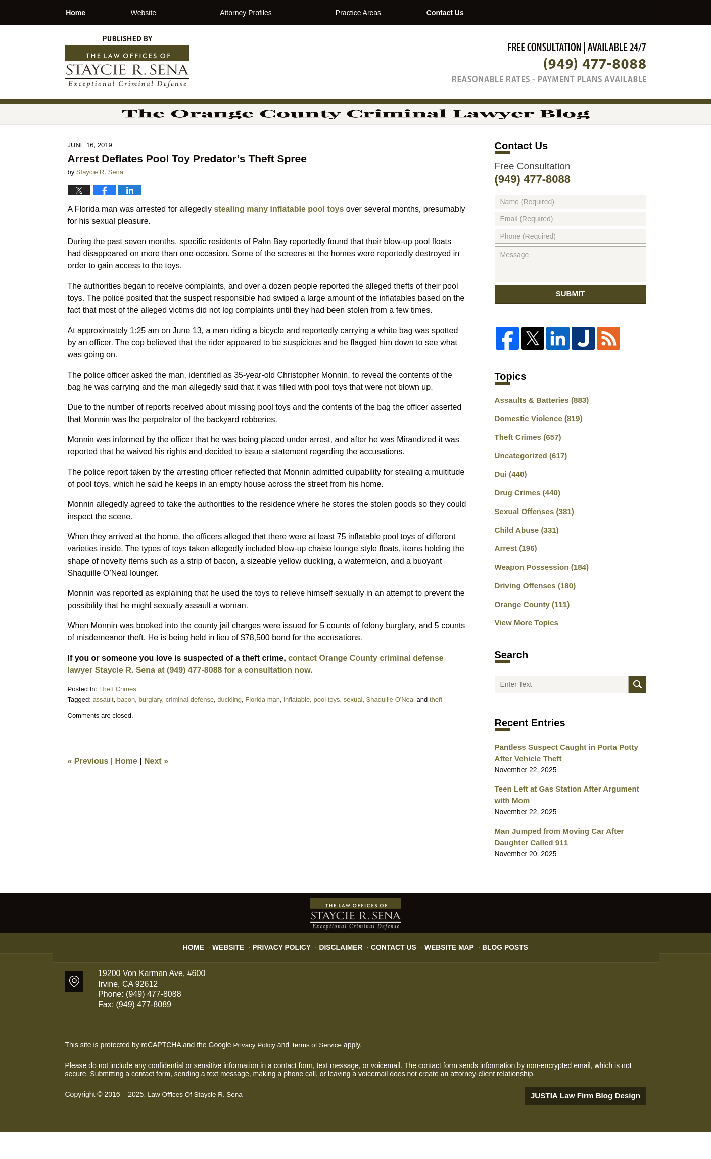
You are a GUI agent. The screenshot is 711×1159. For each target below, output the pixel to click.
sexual (353, 727)
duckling (229, 727)
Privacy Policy (290, 970)
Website (179, 13)
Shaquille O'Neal (390, 727)
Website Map (444, 970)
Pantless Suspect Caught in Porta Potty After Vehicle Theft (570, 784)
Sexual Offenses (531, 542)
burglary (150, 727)
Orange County (529, 630)
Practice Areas (394, 13)
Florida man (262, 727)
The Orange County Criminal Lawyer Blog (127, 62)
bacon (126, 727)
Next (156, 788)
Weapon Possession (538, 595)
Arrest (514, 577)
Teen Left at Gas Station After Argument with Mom (570, 825)
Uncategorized (528, 489)
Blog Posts (495, 970)
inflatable (296, 727)
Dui (510, 506)
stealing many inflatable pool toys (279, 237)
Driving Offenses (532, 613)
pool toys (326, 727)
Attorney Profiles (282, 13)
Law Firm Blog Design (598, 1123)
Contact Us (498, 13)
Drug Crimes (525, 524)
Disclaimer (344, 970)
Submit (570, 325)
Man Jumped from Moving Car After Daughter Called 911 (554, 865)
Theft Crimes (117, 717)
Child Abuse (524, 559)
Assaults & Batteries (538, 436)
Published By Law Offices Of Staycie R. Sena (549, 62)
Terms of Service (319, 1073)
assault (102, 727)
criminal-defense (190, 727)
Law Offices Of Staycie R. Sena (197, 1122)
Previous (88, 788)
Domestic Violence (535, 453)
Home (93, 13)
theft (436, 727)
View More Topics (524, 648)
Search (637, 713)
